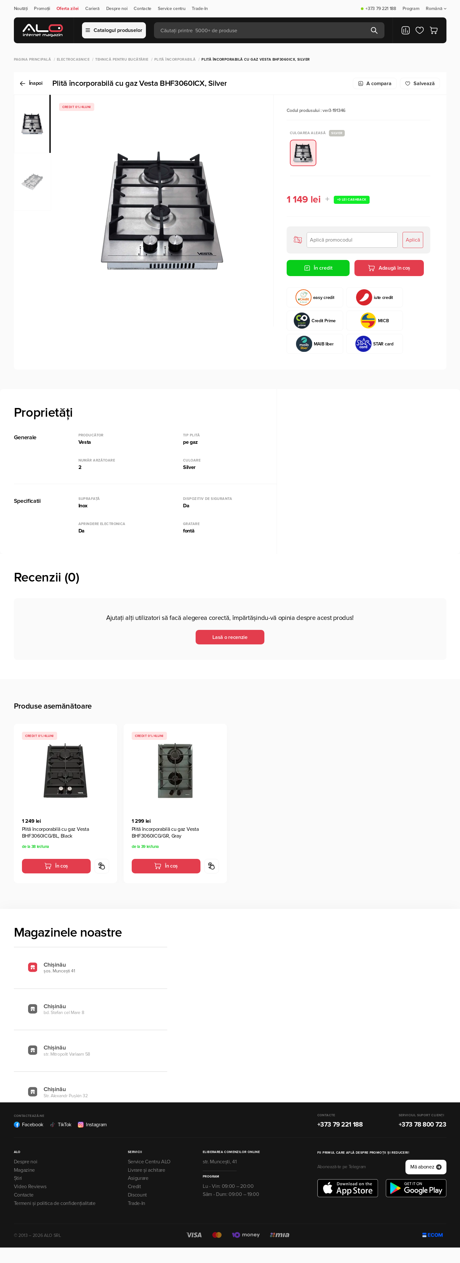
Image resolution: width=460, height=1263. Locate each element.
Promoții (42, 8)
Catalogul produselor (114, 30)
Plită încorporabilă (175, 59)
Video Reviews (30, 1186)
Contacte (142, 8)
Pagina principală (32, 59)
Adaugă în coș (389, 268)
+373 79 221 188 (380, 8)
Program (411, 8)
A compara (375, 83)
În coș (56, 866)
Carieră (92, 8)
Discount (137, 1195)
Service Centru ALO (149, 1162)
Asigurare (138, 1178)
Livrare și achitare (146, 1170)
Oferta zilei (67, 8)
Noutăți (21, 8)
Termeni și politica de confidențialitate (55, 1203)
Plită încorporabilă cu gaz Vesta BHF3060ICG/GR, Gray (165, 832)
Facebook (28, 1124)
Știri (18, 1178)
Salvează (420, 83)
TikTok (60, 1124)
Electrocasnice (73, 59)
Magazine (24, 1170)
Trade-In (200, 8)
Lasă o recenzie (229, 637)
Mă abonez (425, 1167)
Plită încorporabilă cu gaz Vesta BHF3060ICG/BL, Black (55, 832)
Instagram (92, 1124)
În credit (318, 268)
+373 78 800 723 (422, 1125)
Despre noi (117, 8)
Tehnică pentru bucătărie (121, 59)
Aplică (413, 240)
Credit (134, 1186)
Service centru (172, 8)
